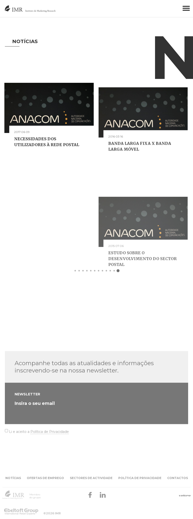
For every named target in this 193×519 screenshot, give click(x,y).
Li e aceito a (39, 459)
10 (110, 275)
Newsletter (27, 422)
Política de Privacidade (49, 459)
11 (114, 275)
